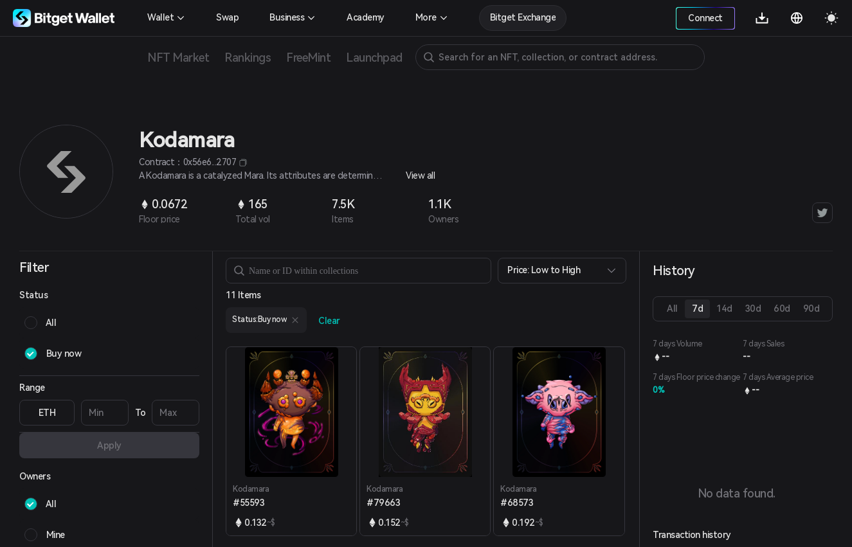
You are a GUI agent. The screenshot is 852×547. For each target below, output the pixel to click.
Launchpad (374, 57)
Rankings (247, 57)
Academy (366, 17)
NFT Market (178, 57)
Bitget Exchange (523, 17)
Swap (227, 17)
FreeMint (308, 57)
